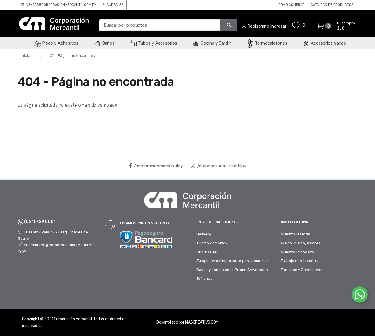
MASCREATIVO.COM (202, 322)
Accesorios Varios (324, 43)
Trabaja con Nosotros (300, 260)
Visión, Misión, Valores (300, 243)
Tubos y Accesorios (153, 43)
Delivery (203, 234)
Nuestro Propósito (297, 252)
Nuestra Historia (295, 234)
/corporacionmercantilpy (156, 165)
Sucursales (206, 252)
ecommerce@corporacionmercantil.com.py (56, 247)
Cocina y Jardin (211, 43)
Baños (104, 43)
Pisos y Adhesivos (56, 43)
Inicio (25, 55)
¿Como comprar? (212, 243)
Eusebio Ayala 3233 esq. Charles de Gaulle (53, 235)
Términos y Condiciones (302, 269)
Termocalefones (266, 43)
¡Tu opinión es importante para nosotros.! (232, 260)
